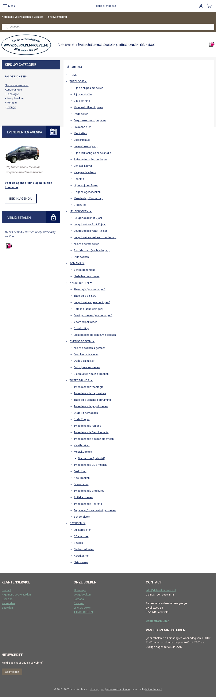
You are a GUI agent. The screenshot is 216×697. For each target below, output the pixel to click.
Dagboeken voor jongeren (90, 120)
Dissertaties (81, 484)
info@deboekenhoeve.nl (161, 590)
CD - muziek (81, 536)
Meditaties (80, 133)
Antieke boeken (83, 497)
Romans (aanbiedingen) (88, 308)
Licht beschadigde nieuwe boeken (95, 334)
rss (102, 689)
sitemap (94, 689)
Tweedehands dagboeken (90, 393)
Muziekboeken (83, 451)
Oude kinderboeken (86, 412)
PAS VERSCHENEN (16, 76)
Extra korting (81, 328)
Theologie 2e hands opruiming (92, 399)
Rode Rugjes (81, 419)
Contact (38, 16)
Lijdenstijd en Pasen (86, 185)
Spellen (78, 542)
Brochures (80, 204)
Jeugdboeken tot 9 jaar (88, 217)
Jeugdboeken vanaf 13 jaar (90, 231)
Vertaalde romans (84, 269)
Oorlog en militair (84, 361)
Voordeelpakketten (85, 321)
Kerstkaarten (81, 555)
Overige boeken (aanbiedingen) (93, 315)
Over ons (7, 599)
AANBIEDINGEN (83, 612)
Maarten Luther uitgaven (88, 107)
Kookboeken (82, 477)
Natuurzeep (81, 562)
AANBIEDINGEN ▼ (81, 282)
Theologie (13, 94)
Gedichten (80, 471)
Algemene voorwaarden (16, 16)
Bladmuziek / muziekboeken (91, 373)
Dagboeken (81, 113)
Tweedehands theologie (88, 386)
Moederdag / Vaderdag (88, 198)
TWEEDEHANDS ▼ (81, 380)
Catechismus (82, 139)
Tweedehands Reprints (88, 503)
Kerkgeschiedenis (85, 172)
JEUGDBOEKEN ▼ (81, 211)
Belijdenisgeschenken (87, 192)
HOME (73, 75)
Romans (12, 102)
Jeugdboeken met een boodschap (95, 237)
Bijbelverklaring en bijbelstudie (92, 152)
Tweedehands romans (87, 426)
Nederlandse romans (86, 276)
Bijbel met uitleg (83, 94)
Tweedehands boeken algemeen (94, 438)
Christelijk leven (83, 166)
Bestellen (7, 607)
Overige (11, 107)
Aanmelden (12, 671)
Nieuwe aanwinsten (16, 85)
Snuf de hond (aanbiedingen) (91, 250)
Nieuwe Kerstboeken (86, 243)
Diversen (79, 603)
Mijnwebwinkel (153, 689)
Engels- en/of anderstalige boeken (95, 510)
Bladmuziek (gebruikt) (91, 458)
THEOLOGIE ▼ (78, 81)
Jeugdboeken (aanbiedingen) (92, 302)
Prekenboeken (82, 127)
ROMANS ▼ (77, 263)
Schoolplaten (82, 516)
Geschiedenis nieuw (86, 354)
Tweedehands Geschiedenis (91, 432)
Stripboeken (81, 256)
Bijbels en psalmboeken (88, 87)
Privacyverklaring (57, 16)
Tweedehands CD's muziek (90, 464)
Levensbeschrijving (85, 146)
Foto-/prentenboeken (87, 367)
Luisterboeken (82, 529)
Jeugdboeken (15, 98)
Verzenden (8, 603)
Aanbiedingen (13, 89)
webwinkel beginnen (118, 689)
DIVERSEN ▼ (77, 523)
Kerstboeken (81, 445)
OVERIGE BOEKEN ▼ (82, 341)
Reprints (79, 178)
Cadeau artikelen (84, 549)
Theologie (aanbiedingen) (89, 289)
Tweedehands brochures (89, 491)
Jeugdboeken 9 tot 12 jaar (90, 224)
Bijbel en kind (82, 101)
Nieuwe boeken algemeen (89, 347)
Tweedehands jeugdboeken (91, 406)
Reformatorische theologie (90, 159)
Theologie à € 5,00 (85, 296)
